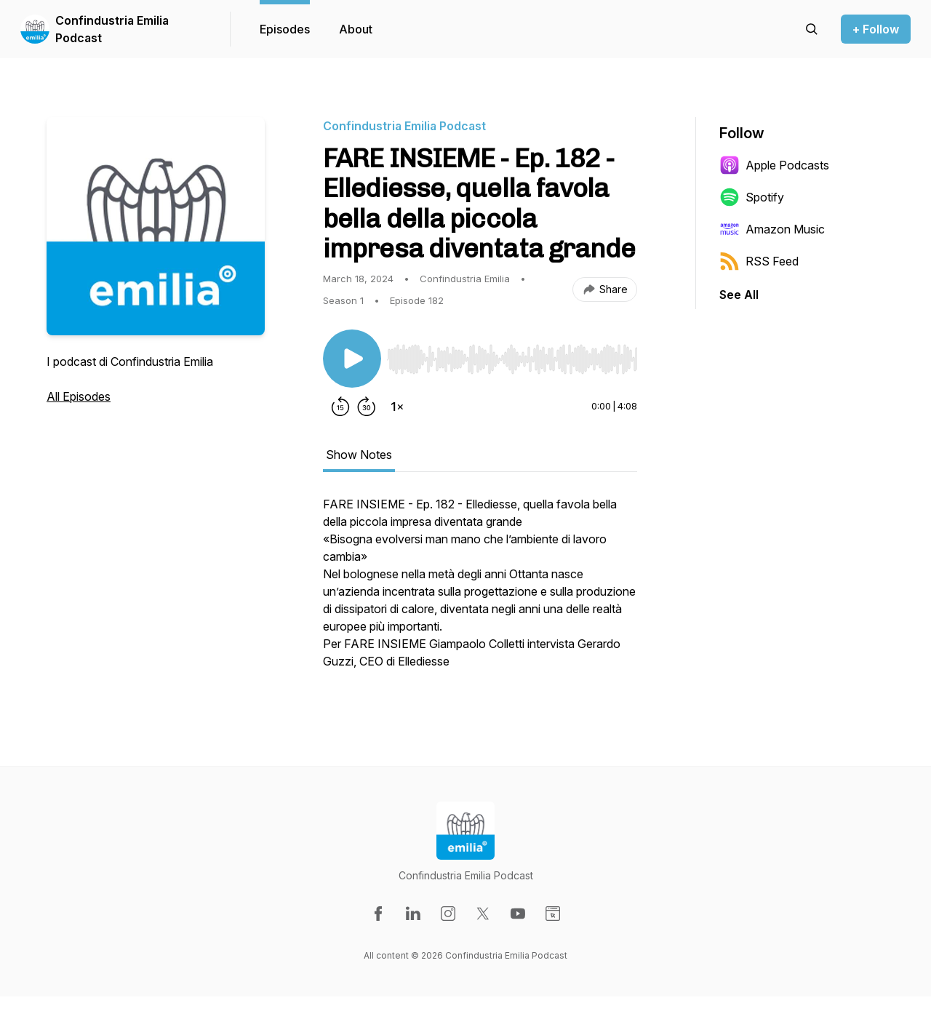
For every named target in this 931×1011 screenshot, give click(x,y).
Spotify (751, 197)
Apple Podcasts (774, 165)
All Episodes (79, 396)
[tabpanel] (480, 589)
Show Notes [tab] (359, 454)
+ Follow (875, 29)
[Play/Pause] (352, 358)
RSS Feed (759, 261)
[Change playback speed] (397, 406)
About (355, 29)
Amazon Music (772, 229)
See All (739, 294)
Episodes (285, 29)
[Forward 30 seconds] (366, 406)
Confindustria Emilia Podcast (112, 29)
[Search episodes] (812, 29)
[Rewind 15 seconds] (340, 406)
